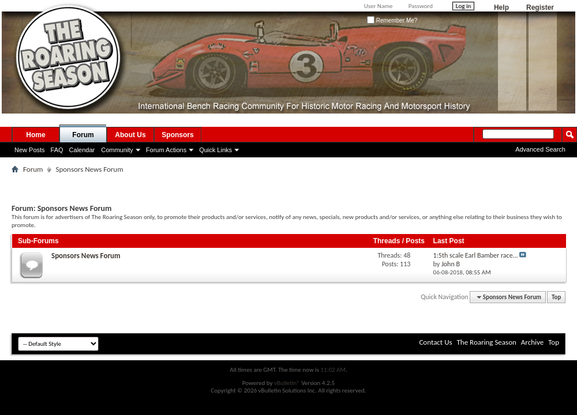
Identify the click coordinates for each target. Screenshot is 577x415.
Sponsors (177, 135)
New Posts (29, 149)
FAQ (57, 149)
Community (117, 149)
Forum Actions (166, 149)
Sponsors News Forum (86, 255)
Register (540, 7)
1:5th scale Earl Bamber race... (475, 255)
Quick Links (215, 149)
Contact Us (435, 342)
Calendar (82, 149)
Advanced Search (540, 149)
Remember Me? (392, 20)
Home (35, 135)
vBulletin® (287, 383)
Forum (82, 135)
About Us (130, 135)
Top (556, 297)
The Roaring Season (486, 342)
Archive (532, 342)
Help (501, 7)
